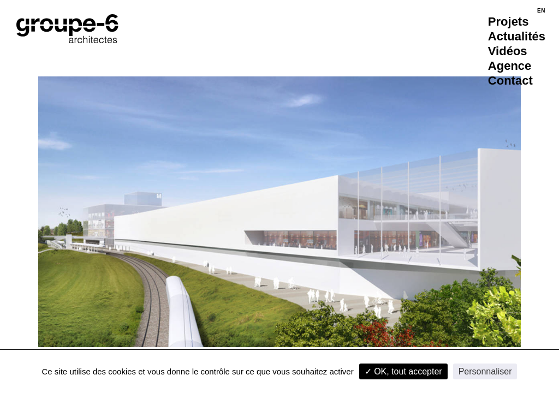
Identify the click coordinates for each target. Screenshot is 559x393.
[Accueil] (67, 28)
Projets (508, 21)
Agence (509, 66)
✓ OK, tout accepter (403, 371)
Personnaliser (485, 371)
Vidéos (507, 51)
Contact (510, 80)
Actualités (516, 36)
